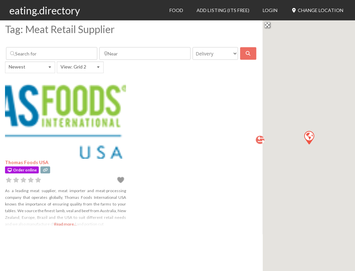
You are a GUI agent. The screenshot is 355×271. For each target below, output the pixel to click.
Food (176, 10)
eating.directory (44, 10)
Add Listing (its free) (223, 10)
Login (270, 10)
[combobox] (30, 67)
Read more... (65, 224)
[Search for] (51, 53)
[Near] (145, 53)
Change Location (317, 10)
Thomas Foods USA (26, 162)
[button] (309, 137)
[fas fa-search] (248, 53)
